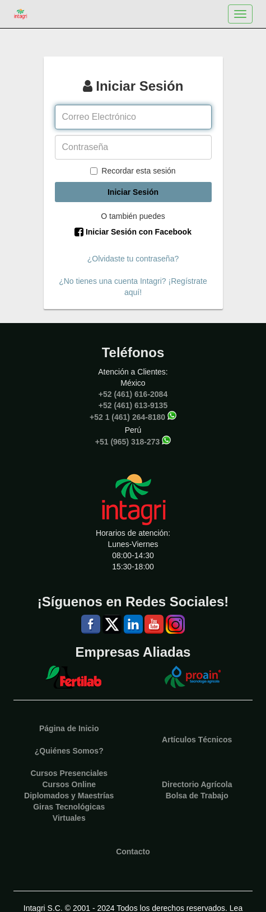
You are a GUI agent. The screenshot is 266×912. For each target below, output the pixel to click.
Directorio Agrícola (197, 784)
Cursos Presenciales (69, 773)
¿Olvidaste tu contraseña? (133, 258)
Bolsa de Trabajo (197, 795)
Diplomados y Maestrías (69, 795)
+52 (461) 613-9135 (133, 405)
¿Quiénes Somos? (69, 750)
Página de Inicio (69, 728)
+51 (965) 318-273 (127, 441)
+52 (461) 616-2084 (133, 394)
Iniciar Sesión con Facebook (133, 231)
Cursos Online (69, 784)
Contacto (133, 851)
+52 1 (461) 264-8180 (127, 416)
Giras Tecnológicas (69, 806)
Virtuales (69, 817)
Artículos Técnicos (197, 739)
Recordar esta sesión (132, 170)
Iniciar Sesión (133, 192)
